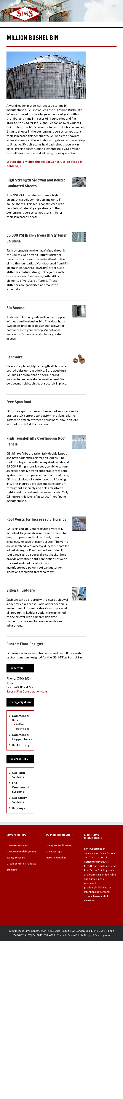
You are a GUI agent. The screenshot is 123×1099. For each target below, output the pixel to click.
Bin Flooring (20, 745)
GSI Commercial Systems (20, 787)
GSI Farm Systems (17, 845)
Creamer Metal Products (21, 863)
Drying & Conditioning (58, 845)
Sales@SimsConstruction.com (26, 691)
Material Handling (55, 857)
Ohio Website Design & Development (89, 935)
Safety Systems (15, 857)
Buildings (18, 808)
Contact (61, 935)
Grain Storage (53, 851)
